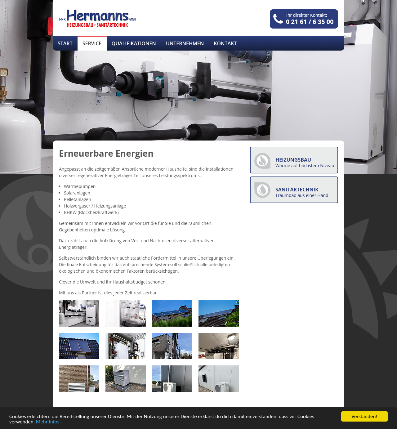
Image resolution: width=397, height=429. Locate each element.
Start (65, 43)
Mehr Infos (47, 422)
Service (92, 43)
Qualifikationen (134, 43)
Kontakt (225, 43)
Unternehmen (185, 43)
